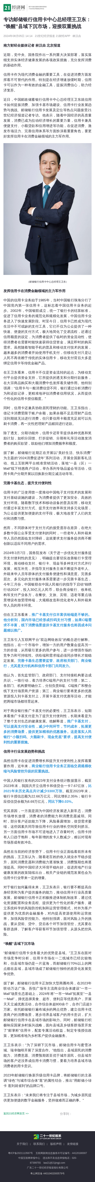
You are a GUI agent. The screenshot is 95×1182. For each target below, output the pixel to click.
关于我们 (22, 1143)
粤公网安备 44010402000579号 (47, 1173)
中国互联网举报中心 (29, 1158)
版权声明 (56, 1143)
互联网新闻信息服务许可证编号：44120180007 (61, 1153)
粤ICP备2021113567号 (20, 1153)
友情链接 (72, 1143)
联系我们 (39, 1143)
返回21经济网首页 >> (16, 1113)
